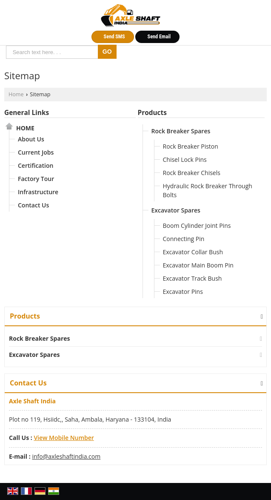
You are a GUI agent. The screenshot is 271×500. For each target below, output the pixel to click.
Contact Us (33, 205)
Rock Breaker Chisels (191, 173)
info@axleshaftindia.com (66, 456)
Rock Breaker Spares (181, 131)
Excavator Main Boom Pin (198, 265)
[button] (64, 438)
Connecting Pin (184, 239)
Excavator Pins (183, 291)
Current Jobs (36, 152)
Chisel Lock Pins (185, 159)
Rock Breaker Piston (190, 146)
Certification (35, 165)
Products (152, 112)
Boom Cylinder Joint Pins (197, 225)
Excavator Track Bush (192, 278)
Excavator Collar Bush (193, 252)
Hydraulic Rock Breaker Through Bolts (207, 190)
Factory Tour (36, 179)
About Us (31, 139)
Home (16, 94)
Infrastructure (38, 192)
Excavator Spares (175, 210)
